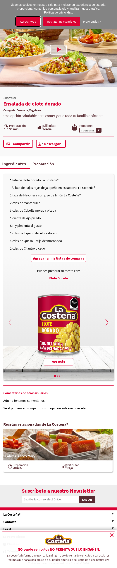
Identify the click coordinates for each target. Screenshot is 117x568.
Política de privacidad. (58, 12)
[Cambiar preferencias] (92, 21)
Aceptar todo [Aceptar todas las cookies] (28, 21)
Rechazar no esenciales (61, 21)
